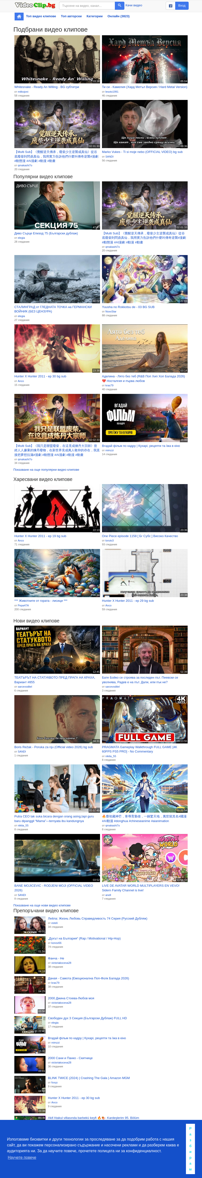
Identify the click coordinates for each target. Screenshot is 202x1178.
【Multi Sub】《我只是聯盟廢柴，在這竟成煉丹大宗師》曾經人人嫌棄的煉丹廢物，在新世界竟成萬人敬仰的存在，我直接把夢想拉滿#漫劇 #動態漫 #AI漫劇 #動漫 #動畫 (57, 450)
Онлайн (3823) (119, 16)
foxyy (54, 1082)
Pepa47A (23, 605)
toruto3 (109, 540)
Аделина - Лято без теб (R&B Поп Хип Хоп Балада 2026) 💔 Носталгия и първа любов (143, 378)
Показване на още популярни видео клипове (46, 469)
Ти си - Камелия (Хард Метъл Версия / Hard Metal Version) (144, 87)
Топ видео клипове (41, 16)
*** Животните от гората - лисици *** (40, 600)
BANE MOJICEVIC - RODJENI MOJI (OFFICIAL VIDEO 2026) (53, 888)
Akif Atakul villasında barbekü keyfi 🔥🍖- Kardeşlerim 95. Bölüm (93, 1118)
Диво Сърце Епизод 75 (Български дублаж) (46, 233)
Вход (181, 5)
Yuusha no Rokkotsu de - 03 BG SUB (128, 307)
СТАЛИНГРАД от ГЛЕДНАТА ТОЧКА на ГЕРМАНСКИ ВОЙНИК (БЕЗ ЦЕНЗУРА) (53, 309)
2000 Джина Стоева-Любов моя (71, 998)
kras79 (109, 385)
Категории (95, 16)
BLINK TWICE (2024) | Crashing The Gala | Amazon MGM (89, 1078)
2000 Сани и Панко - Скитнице (70, 1058)
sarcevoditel (25, 686)
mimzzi (109, 450)
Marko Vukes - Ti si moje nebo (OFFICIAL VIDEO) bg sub (142, 152)
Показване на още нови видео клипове (42, 905)
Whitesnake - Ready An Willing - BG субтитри (46, 87)
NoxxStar (110, 311)
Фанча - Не (56, 958)
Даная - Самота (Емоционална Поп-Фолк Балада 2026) (88, 978)
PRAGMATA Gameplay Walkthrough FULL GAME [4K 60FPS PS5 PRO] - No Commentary (139, 749)
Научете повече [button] (22, 1157)
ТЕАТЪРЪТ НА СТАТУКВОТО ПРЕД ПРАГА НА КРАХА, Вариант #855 (54, 680)
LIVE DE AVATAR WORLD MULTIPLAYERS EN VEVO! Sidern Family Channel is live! (141, 888)
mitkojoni (23, 91)
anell (108, 895)
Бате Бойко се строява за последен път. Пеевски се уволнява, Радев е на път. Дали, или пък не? (140, 680)
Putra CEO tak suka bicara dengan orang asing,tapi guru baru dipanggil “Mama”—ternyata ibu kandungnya (54, 819)
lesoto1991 (112, 91)
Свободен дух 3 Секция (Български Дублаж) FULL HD (87, 1018)
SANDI (109, 156)
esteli (54, 922)
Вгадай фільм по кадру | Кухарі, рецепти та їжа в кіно (141, 446)
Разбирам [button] (190, 1148)
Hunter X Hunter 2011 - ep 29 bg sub (128, 600)
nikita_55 (110, 756)
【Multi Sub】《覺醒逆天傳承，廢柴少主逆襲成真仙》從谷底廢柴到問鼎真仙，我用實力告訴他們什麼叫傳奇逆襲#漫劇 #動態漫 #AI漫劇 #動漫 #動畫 (56, 156)
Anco (21, 381)
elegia (21, 237)
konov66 (56, 942)
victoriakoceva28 (61, 962)
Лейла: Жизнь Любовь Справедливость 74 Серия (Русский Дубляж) (97, 918)
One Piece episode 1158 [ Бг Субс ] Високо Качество (140, 536)
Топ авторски (71, 16)
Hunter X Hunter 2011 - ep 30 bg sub (40, 376)
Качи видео (134, 5)
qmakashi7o (25, 165)
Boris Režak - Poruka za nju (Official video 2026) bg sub (53, 747)
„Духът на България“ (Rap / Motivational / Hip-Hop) (84, 938)
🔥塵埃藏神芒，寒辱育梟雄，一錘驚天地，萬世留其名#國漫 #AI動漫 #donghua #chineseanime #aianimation (144, 819)
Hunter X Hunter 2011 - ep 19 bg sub (40, 536)
